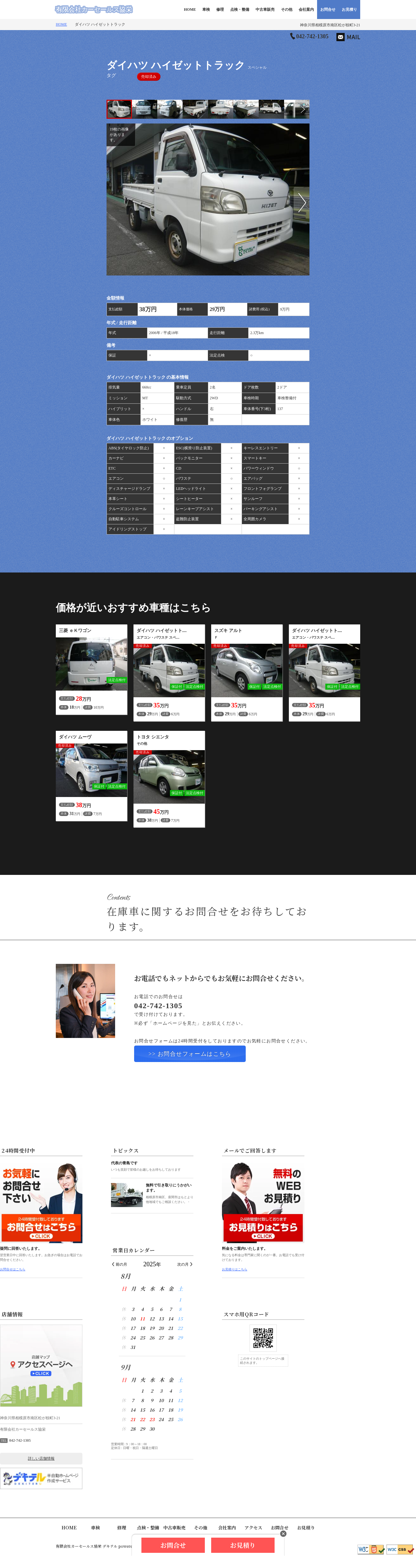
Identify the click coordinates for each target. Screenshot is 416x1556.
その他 (286, 9)
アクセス (253, 1527)
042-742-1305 (312, 36)
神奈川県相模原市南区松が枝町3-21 (330, 25)
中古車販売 (265, 9)
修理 (220, 9)
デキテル (109, 1546)
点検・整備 (239, 9)
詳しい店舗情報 (97, 1458)
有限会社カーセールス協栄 (94, 9)
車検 (206, 9)
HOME (190, 9)
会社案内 (306, 9)
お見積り (349, 9)
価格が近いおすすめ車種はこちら (133, 607)
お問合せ (327, 9)
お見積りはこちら (290, 1269)
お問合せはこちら (68, 1269)
